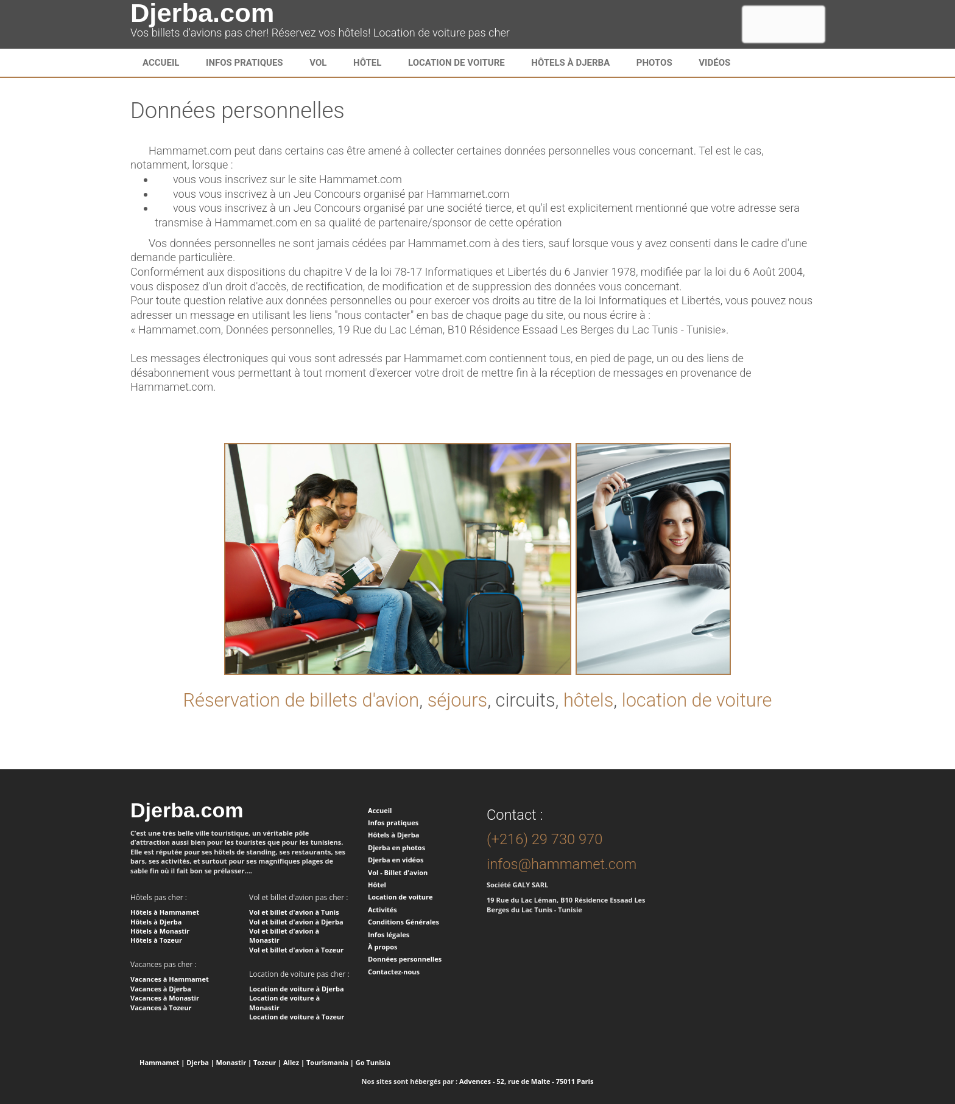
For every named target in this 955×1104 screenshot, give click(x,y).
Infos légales (388, 934)
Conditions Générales (403, 921)
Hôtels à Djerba (570, 62)
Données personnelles (405, 958)
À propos (382, 946)
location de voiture (697, 700)
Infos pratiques (393, 822)
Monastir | (234, 1062)
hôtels (588, 700)
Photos (654, 62)
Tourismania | (330, 1062)
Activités (382, 909)
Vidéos (714, 62)
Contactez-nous (394, 971)
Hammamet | (162, 1062)
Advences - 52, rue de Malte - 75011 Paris (526, 1081)
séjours (458, 700)
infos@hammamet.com (561, 864)
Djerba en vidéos (395, 859)
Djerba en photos (396, 847)
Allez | (294, 1062)
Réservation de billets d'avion (301, 700)
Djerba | (200, 1062)
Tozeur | (267, 1062)
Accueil (161, 62)
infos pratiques (244, 62)
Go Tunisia (373, 1062)
